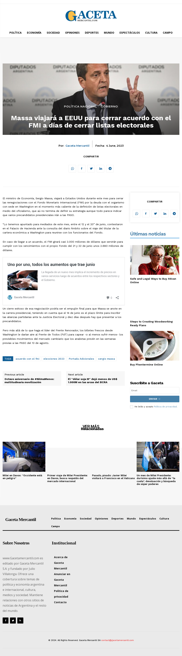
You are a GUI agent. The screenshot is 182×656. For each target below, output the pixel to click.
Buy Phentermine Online (146, 364)
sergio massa (106, 358)
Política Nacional (80, 106)
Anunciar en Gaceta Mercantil (62, 579)
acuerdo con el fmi (27, 358)
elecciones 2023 (54, 358)
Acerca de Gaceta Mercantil (61, 562)
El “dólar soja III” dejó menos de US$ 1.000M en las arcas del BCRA (92, 380)
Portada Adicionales (81, 358)
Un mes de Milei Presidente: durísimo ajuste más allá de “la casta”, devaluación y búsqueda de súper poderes (156, 479)
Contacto (60, 602)
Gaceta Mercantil (77, 145)
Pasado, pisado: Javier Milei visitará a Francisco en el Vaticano (113, 477)
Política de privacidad (165, 406)
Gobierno (109, 106)
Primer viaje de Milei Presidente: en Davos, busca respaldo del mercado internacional (67, 478)
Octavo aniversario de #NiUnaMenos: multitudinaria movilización (29, 380)
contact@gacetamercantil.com (117, 640)
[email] (154, 390)
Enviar (154, 399)
